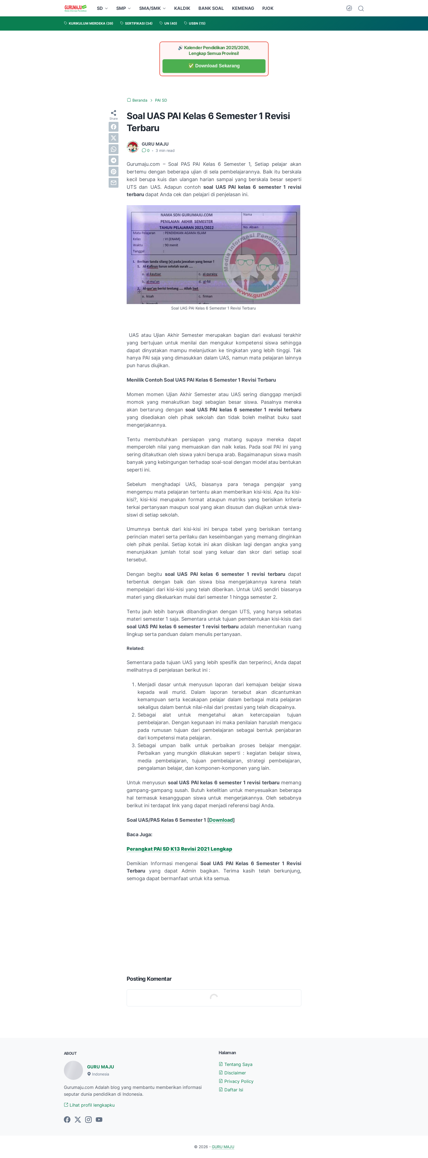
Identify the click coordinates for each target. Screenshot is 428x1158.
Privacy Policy (236, 1081)
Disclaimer (232, 1073)
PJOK (268, 8)
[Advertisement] (214, 927)
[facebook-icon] (67, 1120)
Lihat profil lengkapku (89, 1105)
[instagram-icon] (88, 1120)
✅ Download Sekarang (214, 66)
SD (100, 8)
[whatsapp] (113, 149)
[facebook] (113, 127)
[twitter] (113, 138)
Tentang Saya (235, 1064)
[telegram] (113, 160)
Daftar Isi (231, 1089)
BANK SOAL (211, 8)
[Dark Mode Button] (349, 8)
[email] (113, 183)
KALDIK (182, 8)
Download (221, 820)
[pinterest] (113, 171)
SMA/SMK (150, 8)
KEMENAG (243, 8)
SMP (121, 8)
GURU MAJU (100, 1066)
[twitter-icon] (78, 1120)
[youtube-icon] (99, 1120)
